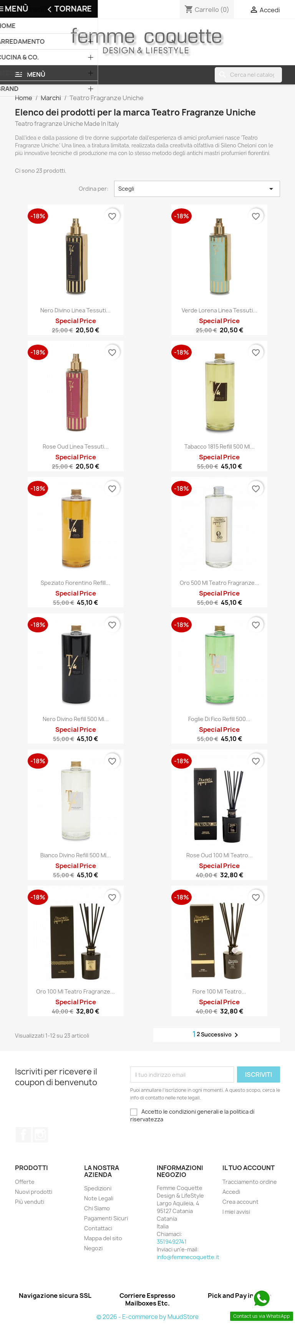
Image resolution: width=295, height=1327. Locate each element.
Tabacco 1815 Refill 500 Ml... (219, 446)
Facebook (23, 1134)
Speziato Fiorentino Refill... (75, 582)
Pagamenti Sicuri (106, 1218)
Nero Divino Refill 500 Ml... (76, 719)
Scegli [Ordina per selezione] (197, 188)
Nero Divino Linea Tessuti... (75, 310)
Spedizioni (97, 1188)
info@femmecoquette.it (188, 1257)
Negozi (93, 1248)
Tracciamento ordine (249, 1181)
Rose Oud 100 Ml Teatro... (219, 855)
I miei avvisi (236, 1211)
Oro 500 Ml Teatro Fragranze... (219, 582)
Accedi (231, 1191)
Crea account (240, 1201)
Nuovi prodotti (33, 1191)
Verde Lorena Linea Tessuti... (219, 310)
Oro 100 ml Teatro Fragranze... (75, 991)
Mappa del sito (103, 1238)
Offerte (25, 1181)
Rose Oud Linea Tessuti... (76, 446)
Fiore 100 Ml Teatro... (219, 991)
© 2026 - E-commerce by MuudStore (147, 1317)
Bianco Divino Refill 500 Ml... (75, 855)
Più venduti (29, 1201)
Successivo (221, 1035)
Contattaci (98, 1228)
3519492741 (62, 9)
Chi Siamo (97, 1208)
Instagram (40, 1134)
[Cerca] (248, 75)
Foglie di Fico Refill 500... (219, 719)
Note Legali (98, 1198)
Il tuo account (248, 1168)
